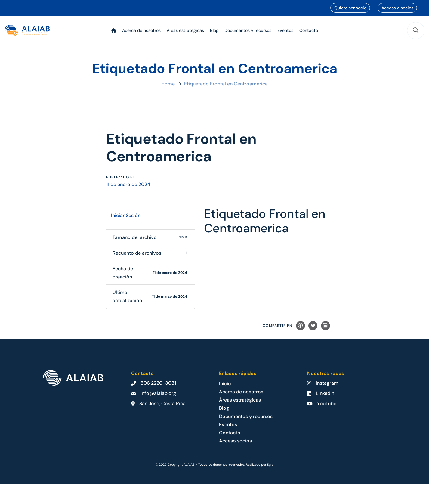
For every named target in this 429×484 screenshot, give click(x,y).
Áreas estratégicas (240, 400)
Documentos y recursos (246, 416)
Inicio (225, 383)
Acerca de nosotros (241, 392)
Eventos (228, 424)
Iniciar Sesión (125, 215)
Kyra (270, 464)
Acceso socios (235, 441)
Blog (224, 408)
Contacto (229, 433)
